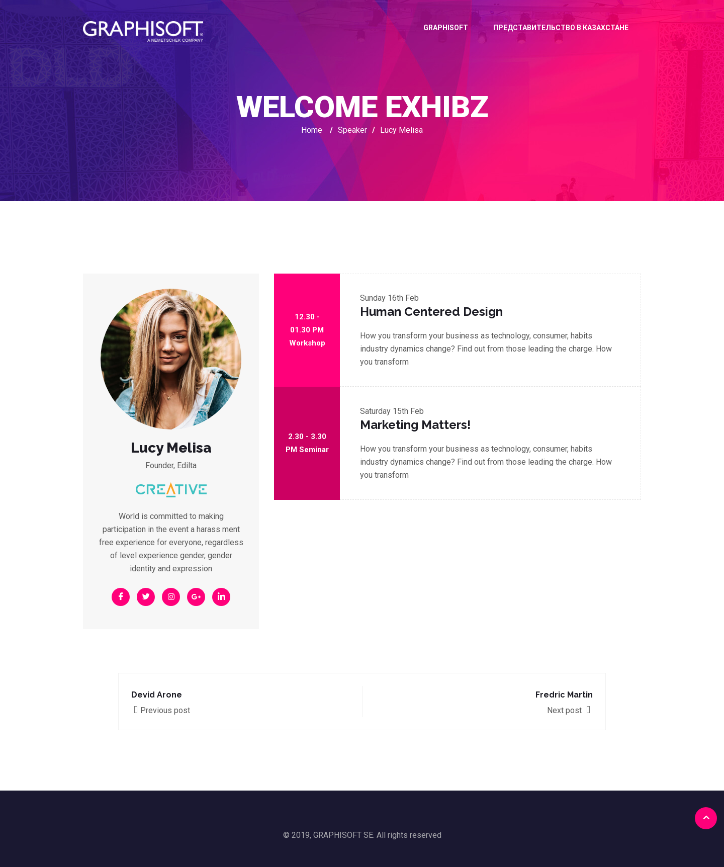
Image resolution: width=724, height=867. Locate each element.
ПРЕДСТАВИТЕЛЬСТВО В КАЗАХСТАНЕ (560, 28)
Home (311, 130)
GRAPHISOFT (445, 28)
